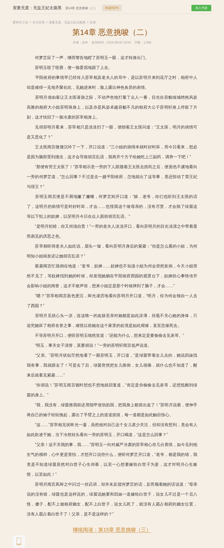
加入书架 (201, 8)
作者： (77, 42)
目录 (93, 22)
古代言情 (38, 22)
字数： (139, 42)
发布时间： (99, 42)
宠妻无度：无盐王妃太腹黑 (67, 22)
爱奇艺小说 (20, 22)
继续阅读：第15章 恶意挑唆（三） (112, 529)
